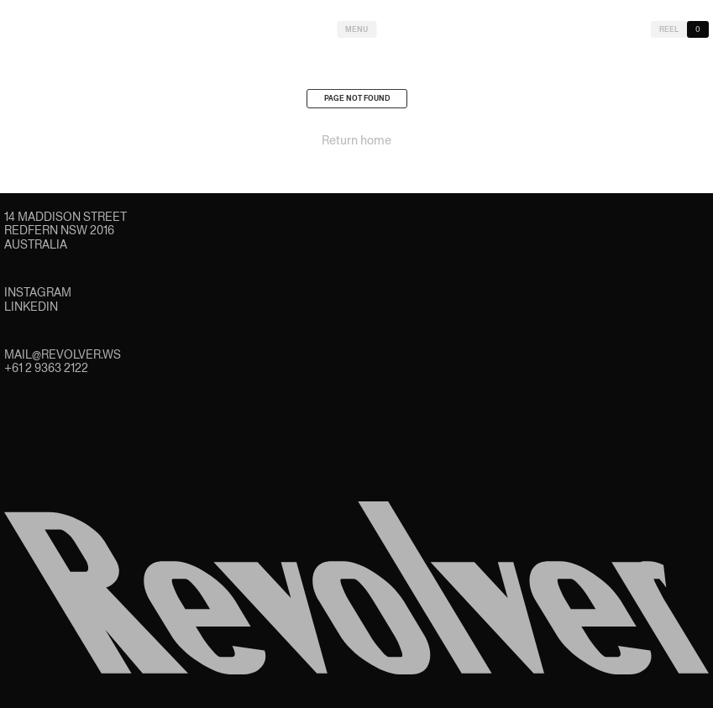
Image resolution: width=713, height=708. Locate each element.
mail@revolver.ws (62, 354)
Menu (356, 29)
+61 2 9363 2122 (46, 367)
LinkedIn (31, 306)
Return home (356, 142)
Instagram (37, 292)
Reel (669, 29)
